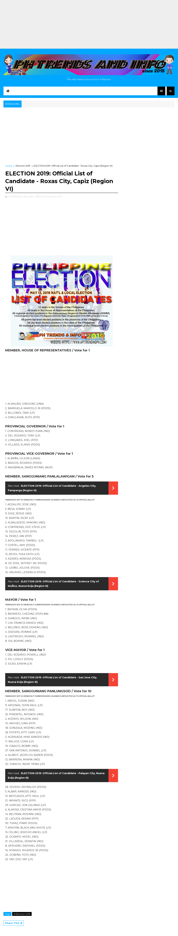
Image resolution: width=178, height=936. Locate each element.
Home (8, 165)
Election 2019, (54, 196)
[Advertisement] (89, 24)
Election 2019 (23, 165)
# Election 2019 (22, 914)
